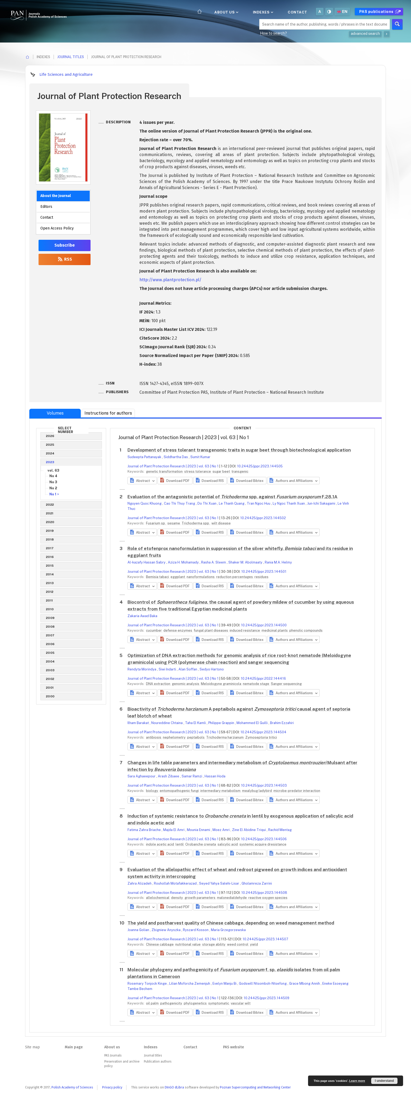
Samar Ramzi (192, 776)
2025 (50, 445)
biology (152, 791)
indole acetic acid (160, 844)
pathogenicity (171, 1003)
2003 (50, 670)
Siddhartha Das (176, 457)
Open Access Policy (57, 228)
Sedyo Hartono (212, 669)
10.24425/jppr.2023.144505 (260, 466)
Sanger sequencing (286, 684)
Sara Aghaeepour (141, 776)
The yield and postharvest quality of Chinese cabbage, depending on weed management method (230, 923)
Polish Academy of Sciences (72, 1087)
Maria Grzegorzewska (228, 930)
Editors (46, 206)
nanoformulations (201, 577)
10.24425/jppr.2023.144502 (263, 518)
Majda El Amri (174, 830)
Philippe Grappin (221, 723)
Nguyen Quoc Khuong (144, 503)
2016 (50, 557)
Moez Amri (221, 830)
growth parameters (200, 898)
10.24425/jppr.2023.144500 (264, 625)
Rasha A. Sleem (214, 562)
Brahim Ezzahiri (282, 723)
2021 (50, 513)
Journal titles (70, 57)
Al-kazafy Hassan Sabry (146, 562)
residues (261, 577)
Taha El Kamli (196, 723)
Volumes (55, 413)
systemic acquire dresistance (262, 844)
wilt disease (221, 523)
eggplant (178, 577)
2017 (50, 548)
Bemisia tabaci (158, 577)
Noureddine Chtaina (167, 723)
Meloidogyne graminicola (221, 684)
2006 (50, 644)
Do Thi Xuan (207, 503)
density (177, 898)
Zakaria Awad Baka (142, 616)
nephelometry (174, 737)
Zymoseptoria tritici (261, 737)
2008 (50, 626)
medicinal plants (275, 630)
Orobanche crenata (201, 844)
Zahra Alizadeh (139, 883)
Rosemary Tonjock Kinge (147, 983)
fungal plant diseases (211, 630)
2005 (50, 653)
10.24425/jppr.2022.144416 (263, 678)
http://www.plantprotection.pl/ (170, 279)
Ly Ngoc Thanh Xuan (289, 503)
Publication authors (157, 1061)
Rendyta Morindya (142, 669)
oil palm (152, 1003)
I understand (384, 1081)
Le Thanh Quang (232, 503)
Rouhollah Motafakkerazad (175, 883)
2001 (50, 687)
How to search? (273, 33)
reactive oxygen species (267, 898)
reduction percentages (235, 577)
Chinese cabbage (160, 944)
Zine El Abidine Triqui (249, 830)
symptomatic (219, 1003)
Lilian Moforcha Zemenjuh (190, 983)
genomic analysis (186, 684)
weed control (238, 944)
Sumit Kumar (200, 457)
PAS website (233, 1047)
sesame (174, 523)
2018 (50, 539)
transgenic (240, 471)
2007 (50, 635)
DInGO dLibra (174, 1087)
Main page (74, 1047)
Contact (297, 12)
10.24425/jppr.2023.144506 (264, 839)
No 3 (53, 482)
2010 (50, 609)
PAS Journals (112, 1055)
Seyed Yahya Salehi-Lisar (219, 883)
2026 (50, 436)
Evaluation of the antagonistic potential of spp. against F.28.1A (232, 496)
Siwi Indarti (168, 669)
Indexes (262, 12)
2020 (50, 522)
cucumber (154, 630)
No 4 (53, 476)
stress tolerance (198, 471)
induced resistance (245, 630)
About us (226, 12)
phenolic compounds (306, 630)
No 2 (53, 488)
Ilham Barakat (138, 723)
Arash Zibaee (169, 776)
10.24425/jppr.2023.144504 (263, 732)
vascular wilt (241, 1003)
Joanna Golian (138, 930)
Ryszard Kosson (196, 930)
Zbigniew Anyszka (166, 930)
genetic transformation (164, 471)
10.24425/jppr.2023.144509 (266, 998)
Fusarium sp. (156, 523)
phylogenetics (195, 1003)
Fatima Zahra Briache (144, 830)
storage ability (214, 944)
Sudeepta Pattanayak (144, 457)
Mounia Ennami (199, 830)
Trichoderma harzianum (225, 737)
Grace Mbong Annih (305, 983)
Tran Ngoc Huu (259, 503)
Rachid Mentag (280, 830)
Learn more (357, 1080)
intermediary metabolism (220, 791)
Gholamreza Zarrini (257, 883)
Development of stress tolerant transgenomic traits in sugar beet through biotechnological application (239, 450)
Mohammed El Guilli (252, 723)
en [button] (342, 12)
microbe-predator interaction (296, 791)
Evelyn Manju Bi (224, 983)
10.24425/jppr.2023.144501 (263, 572)
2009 (50, 618)
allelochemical (158, 898)
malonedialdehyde (232, 898)
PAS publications (379, 12)
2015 (50, 565)
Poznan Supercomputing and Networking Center (255, 1087)
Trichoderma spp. (196, 523)
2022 (50, 504)
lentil (180, 844)
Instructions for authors (108, 413)
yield (254, 944)
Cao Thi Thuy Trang (180, 503)
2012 (50, 592)
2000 (50, 696)
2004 (50, 661)
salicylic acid (228, 844)
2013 (50, 583)
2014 (50, 574)
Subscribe (64, 245)
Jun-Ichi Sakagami (321, 503)
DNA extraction (158, 684)
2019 (50, 531)
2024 (50, 453)
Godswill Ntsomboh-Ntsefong (263, 983)
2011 (49, 600)
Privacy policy (112, 1087)
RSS (64, 259)
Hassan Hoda (215, 776)
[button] (175, 480)
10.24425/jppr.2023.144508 (264, 893)
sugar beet (221, 471)
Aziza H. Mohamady (184, 562)
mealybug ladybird (257, 791)
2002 (50, 679)
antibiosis (154, 737)
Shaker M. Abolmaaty (245, 562)
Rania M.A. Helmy (278, 562)
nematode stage (256, 684)
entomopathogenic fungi (180, 791)
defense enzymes (178, 630)
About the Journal (55, 196)
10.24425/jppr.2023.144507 (265, 939)
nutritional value (188, 944)
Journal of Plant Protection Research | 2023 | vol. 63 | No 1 (173, 466)
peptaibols (196, 737)
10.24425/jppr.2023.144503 (264, 785)
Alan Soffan (188, 669)
